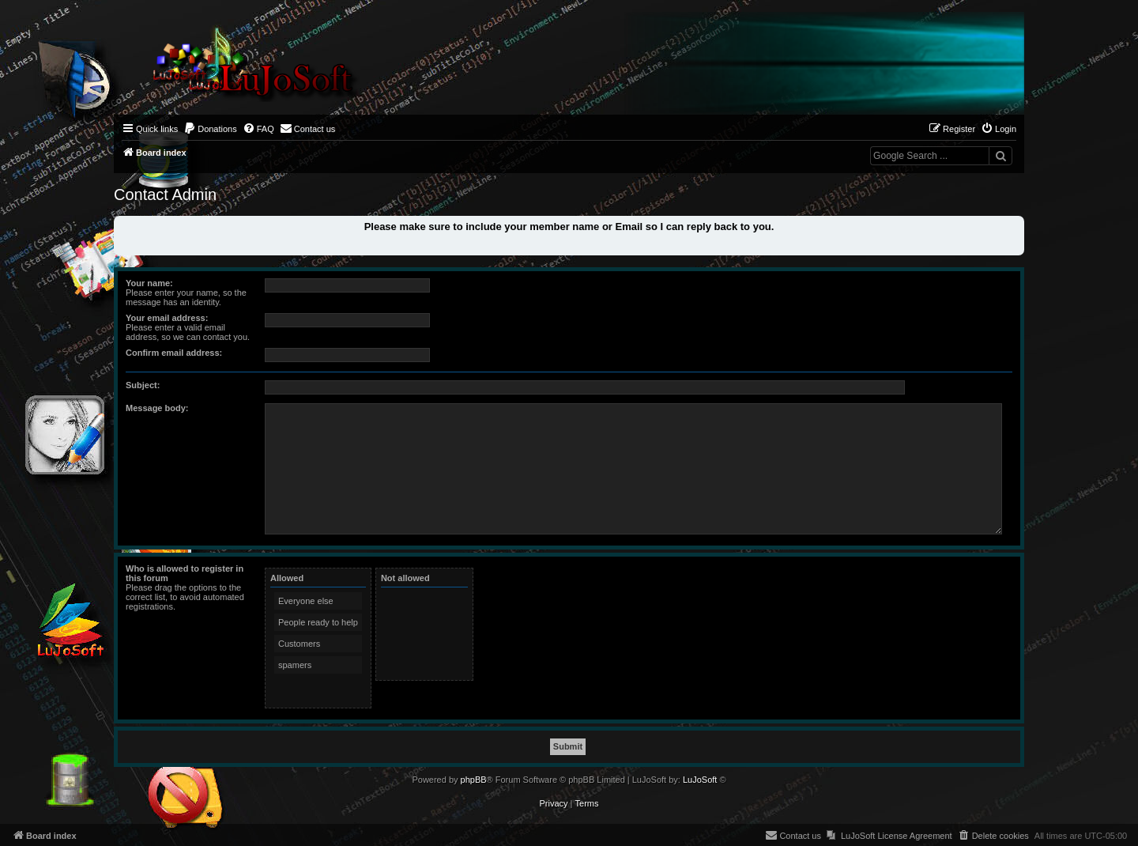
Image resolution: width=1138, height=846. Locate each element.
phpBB (474, 779)
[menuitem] (210, 128)
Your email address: (167, 318)
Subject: (143, 385)
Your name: (149, 283)
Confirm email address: (174, 352)
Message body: (157, 408)
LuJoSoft (700, 779)
